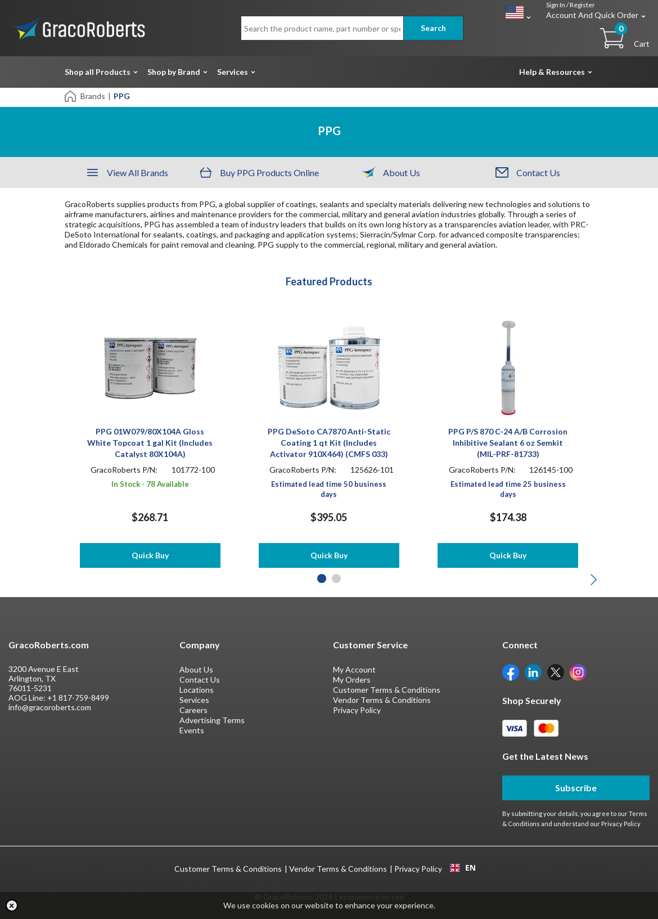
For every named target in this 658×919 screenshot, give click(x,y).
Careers (193, 710)
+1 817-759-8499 (78, 697)
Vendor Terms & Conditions (382, 700)
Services (232, 72)
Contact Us (199, 679)
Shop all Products (97, 72)
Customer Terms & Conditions (386, 689)
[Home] (71, 95)
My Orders (352, 679)
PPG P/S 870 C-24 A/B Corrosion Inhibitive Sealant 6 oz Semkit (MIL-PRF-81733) (507, 443)
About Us (196, 669)
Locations (196, 689)
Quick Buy (150, 555)
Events (191, 730)
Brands (92, 96)
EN (463, 868)
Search (433, 28)
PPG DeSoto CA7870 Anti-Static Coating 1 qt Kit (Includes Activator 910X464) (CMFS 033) (329, 443)
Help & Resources (552, 72)
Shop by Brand (173, 72)
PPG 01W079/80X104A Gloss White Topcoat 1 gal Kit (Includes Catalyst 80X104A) (150, 443)
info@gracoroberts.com (49, 707)
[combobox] (462, 868)
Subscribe (576, 787)
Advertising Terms (212, 720)
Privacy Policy (357, 710)
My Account (354, 669)
